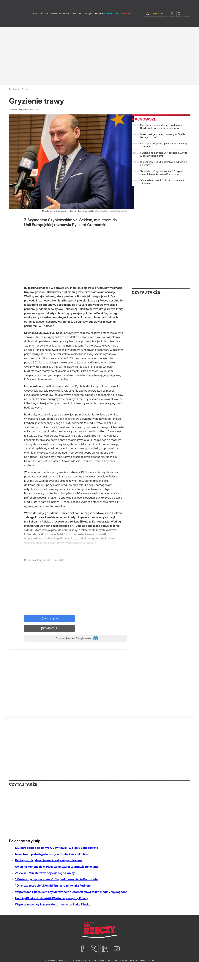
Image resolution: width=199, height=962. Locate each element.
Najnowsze (144, 119)
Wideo (99, 22)
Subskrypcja (81, 952)
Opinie (53, 22)
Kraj (36, 22)
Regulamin (147, 952)
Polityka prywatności (122, 952)
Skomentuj (104, 618)
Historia (64, 22)
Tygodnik (77, 22)
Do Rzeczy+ (111, 22)
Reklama (99, 952)
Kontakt (64, 952)
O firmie (50, 952)
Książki (89, 22)
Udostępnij (51, 618)
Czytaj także (146, 292)
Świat (44, 22)
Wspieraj (126, 22)
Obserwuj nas (71, 629)
